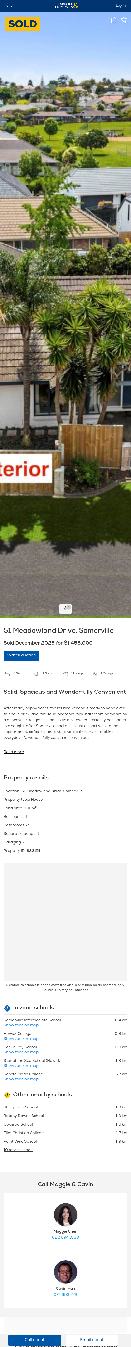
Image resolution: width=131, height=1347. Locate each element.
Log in (121, 6)
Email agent (91, 1340)
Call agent (34, 1340)
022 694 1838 (65, 1238)
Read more (14, 752)
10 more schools (18, 1150)
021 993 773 (65, 1295)
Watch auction (21, 656)
